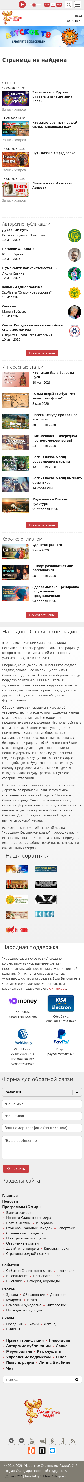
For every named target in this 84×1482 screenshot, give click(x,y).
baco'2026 (13, 1476)
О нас (61, 1357)
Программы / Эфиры (21, 1207)
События (10, 1265)
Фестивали (66, 1271)
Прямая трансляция (25, 1340)
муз (59, 4)
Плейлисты (59, 1340)
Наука (32, 1300)
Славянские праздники (25, 1233)
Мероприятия (19, 1351)
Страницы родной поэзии (27, 1254)
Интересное (56, 1305)
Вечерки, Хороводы (43, 1281)
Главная (10, 1196)
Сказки (33, 1324)
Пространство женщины (26, 1238)
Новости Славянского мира (28, 1218)
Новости (10, 1201)
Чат (67, 20)
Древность (59, 1295)
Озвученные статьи (22, 1243)
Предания (14, 1324)
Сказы (8, 1318)
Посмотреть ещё (42, 353)
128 (47, 4)
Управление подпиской (28, 1357)
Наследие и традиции (24, 1310)
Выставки (14, 1281)
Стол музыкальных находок (29, 1228)
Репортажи (66, 1228)
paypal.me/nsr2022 (60, 1054)
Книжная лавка (56, 1248)
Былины (13, 1329)
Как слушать (49, 1351)
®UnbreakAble (48, 1476)
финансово (57, 988)
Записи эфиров (18, 1212)
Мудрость (14, 1300)
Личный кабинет (55, 1363)
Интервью (44, 1223)
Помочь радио (20, 1363)
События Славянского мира (29, 1271)
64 (53, 4)
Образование (34, 1295)
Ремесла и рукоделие (23, 1305)
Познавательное (46, 1276)
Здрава (12, 1295)
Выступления (17, 1276)
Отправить (16, 1168)
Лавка (62, 1346)
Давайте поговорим (22, 1248)
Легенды (51, 1324)
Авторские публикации (28, 1346)
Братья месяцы (18, 1223)
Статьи (9, 1289)
